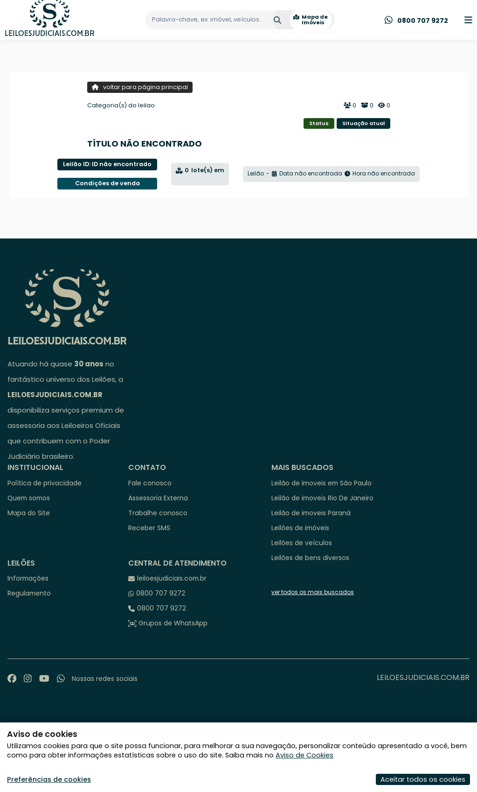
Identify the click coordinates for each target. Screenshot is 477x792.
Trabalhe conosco (157, 513)
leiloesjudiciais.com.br (172, 578)
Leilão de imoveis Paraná (311, 513)
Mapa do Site (28, 513)
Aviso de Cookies (304, 755)
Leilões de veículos (301, 542)
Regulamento (29, 593)
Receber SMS (149, 528)
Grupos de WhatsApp (172, 623)
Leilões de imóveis (300, 528)
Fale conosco (150, 483)
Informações (27, 578)
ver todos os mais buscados (312, 592)
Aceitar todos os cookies (422, 779)
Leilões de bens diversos (310, 557)
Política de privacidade (44, 483)
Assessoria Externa (158, 498)
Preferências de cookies (49, 779)
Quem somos (28, 498)
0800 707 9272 (160, 593)
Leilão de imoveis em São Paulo (321, 483)
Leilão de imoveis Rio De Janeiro (322, 498)
